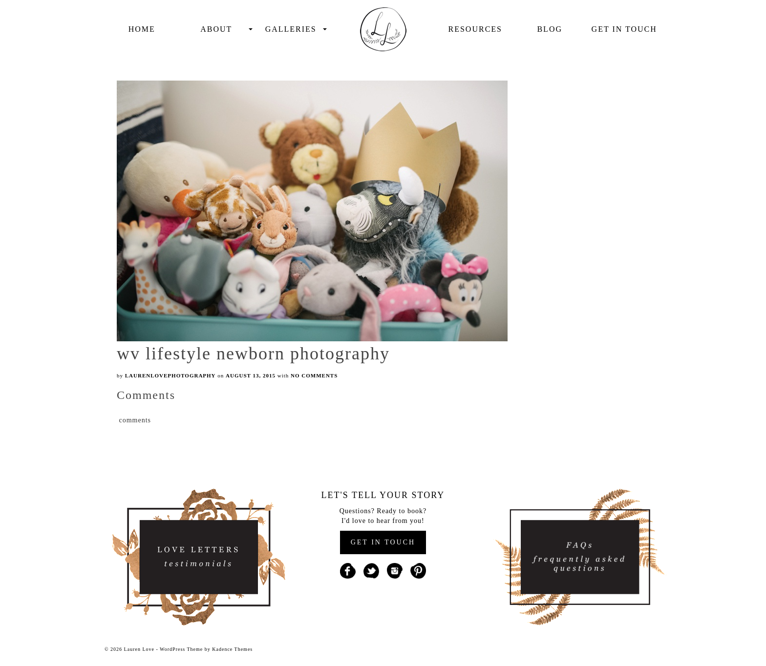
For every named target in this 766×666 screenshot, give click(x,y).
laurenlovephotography (170, 375)
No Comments (314, 375)
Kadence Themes (232, 649)
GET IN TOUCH (383, 542)
